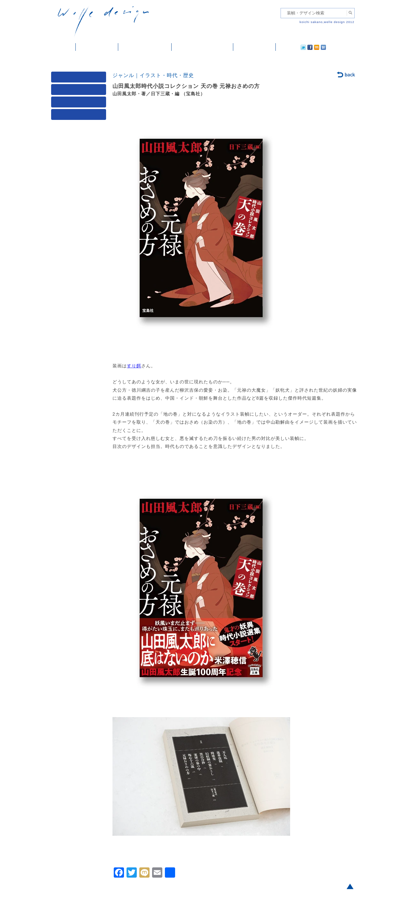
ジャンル (80, 91)
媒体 (80, 78)
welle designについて (202, 47)
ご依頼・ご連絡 (254, 47)
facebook (292, 47)
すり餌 (134, 365)
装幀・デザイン (97, 47)
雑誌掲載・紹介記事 (145, 47)
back (346, 75)
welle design (103, 21)
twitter (283, 47)
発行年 (80, 116)
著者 (80, 103)
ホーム (63, 47)
